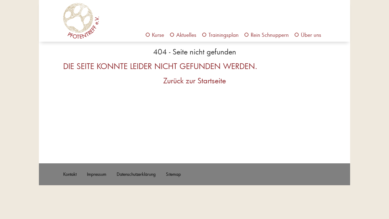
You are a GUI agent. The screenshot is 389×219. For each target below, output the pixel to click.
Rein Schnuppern (270, 34)
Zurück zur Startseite (194, 80)
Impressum (96, 174)
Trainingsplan (223, 34)
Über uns (311, 34)
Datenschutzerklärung (136, 174)
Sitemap (173, 174)
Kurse (158, 34)
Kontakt (70, 174)
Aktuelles (186, 34)
